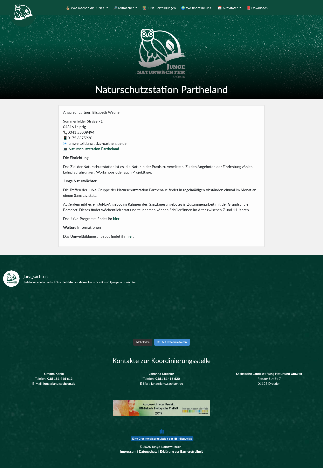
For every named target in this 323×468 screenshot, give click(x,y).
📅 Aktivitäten (228, 8)
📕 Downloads (257, 8)
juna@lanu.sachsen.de (59, 383)
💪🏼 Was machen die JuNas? (85, 8)
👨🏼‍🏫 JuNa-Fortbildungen (159, 8)
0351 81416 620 (167, 378)
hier (116, 218)
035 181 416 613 (60, 378)
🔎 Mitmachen (124, 8)
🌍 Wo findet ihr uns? (196, 8)
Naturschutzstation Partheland (94, 149)
